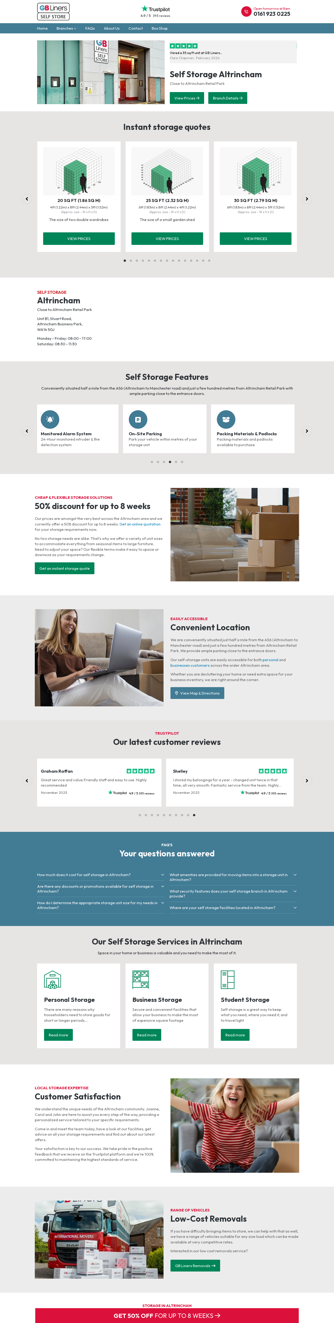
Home (42, 28)
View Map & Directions (197, 693)
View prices (78, 238)
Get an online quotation (140, 524)
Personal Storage (69, 999)
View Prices (186, 98)
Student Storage (245, 999)
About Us (112, 28)
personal (270, 659)
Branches (67, 28)
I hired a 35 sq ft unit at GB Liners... (214, 51)
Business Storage (157, 999)
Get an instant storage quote (64, 568)
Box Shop (160, 28)
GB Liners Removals (195, 1265)
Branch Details (228, 98)
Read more (58, 1035)
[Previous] (27, 199)
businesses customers (190, 665)
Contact (135, 28)
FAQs (90, 28)
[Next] (307, 199)
